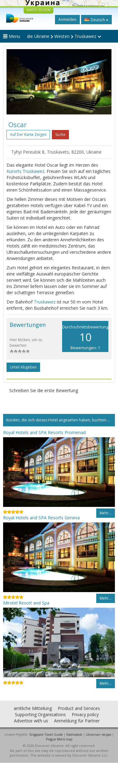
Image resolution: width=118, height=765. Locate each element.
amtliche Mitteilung (33, 708)
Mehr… (105, 513)
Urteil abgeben (23, 367)
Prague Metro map (59, 739)
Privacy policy (85, 714)
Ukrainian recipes (98, 734)
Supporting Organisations (40, 714)
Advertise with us (31, 721)
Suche (60, 134)
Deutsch (96, 19)
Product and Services (79, 708)
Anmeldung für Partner (77, 721)
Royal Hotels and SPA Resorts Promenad (44, 432)
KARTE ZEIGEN (38, 9)
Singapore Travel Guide (46, 734)
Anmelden (67, 19)
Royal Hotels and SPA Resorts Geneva (41, 518)
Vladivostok (74, 734)
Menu (11, 36)
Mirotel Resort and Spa (26, 603)
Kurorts (14, 171)
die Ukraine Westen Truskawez (64, 36)
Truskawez (33, 171)
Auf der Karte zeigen (28, 134)
